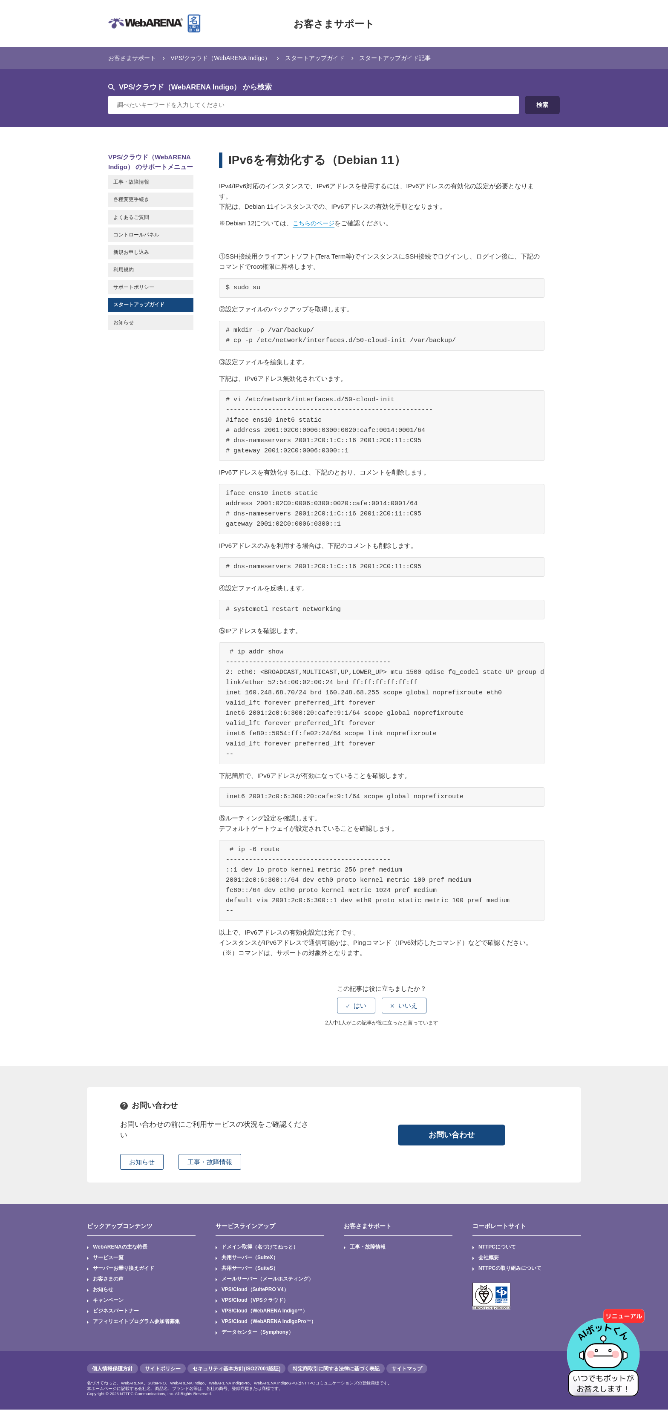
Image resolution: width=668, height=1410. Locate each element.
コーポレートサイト (499, 1225)
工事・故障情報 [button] (209, 1161)
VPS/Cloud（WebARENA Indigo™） (265, 1312)
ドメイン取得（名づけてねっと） (260, 1247)
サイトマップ (407, 1369)
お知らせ (103, 1290)
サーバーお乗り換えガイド (123, 1269)
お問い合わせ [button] (452, 1134)
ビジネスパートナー (116, 1312)
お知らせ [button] (142, 1161)
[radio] (356, 1005)
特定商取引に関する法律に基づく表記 (336, 1369)
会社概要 (488, 1258)
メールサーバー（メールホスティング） (268, 1280)
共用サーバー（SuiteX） (250, 1258)
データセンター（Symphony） (258, 1333)
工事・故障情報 (368, 1247)
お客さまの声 (108, 1280)
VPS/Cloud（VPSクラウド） (255, 1301)
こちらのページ (315, 223)
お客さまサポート (334, 23)
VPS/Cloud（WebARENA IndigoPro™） (269, 1323)
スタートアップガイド (327, 57)
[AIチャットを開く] (606, 1348)
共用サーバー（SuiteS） (250, 1269)
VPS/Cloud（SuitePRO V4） (255, 1290)
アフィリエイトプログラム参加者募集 (136, 1323)
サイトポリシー (163, 1369)
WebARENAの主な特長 (120, 1247)
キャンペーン (108, 1301)
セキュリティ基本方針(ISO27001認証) (236, 1369)
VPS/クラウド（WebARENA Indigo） (227, 57)
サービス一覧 (108, 1258)
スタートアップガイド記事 (412, 57)
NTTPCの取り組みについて (509, 1269)
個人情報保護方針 (112, 1369)
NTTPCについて (497, 1247)
